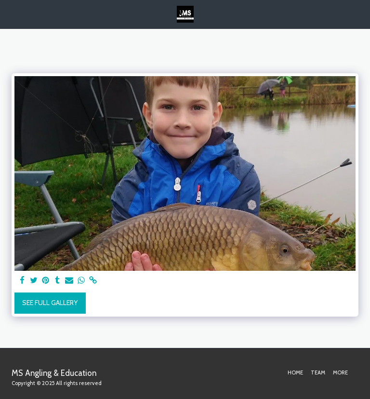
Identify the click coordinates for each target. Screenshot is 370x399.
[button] (10, 14)
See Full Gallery (50, 302)
